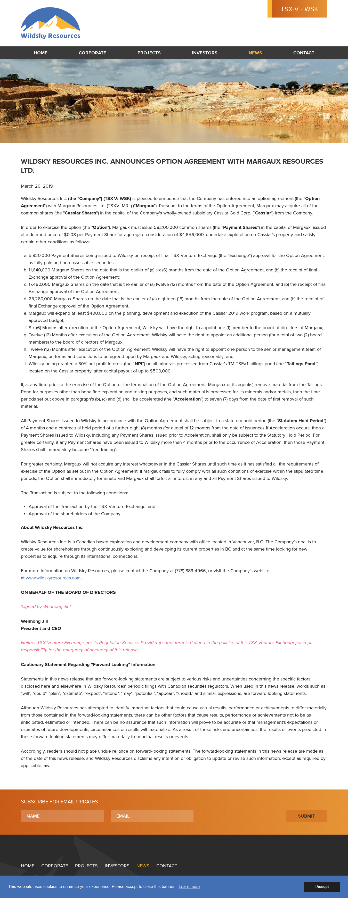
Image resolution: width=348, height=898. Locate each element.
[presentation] (239, 816)
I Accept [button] (321, 887)
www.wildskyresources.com (53, 578)
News (255, 52)
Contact (303, 52)
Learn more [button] (189, 886)
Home (40, 52)
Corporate (92, 52)
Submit (306, 816)
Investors (204, 52)
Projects (149, 52)
